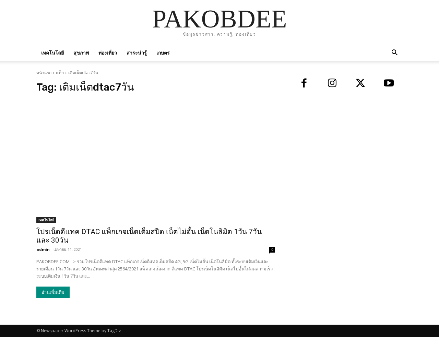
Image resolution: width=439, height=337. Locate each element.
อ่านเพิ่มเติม (52, 292)
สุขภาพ (81, 52)
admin (43, 249)
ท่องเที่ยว (107, 52)
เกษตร (163, 52)
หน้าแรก (43, 72)
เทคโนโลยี (52, 52)
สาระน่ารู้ (137, 52)
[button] (394, 53)
